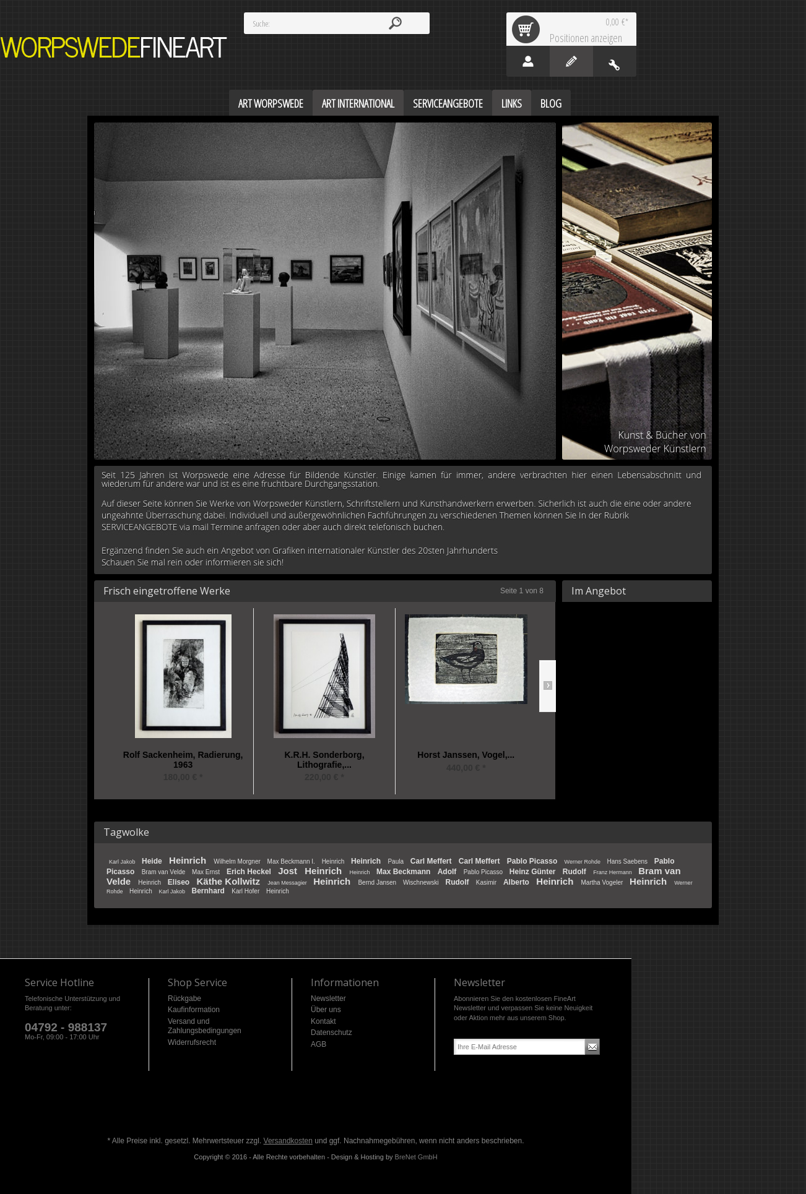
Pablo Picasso (533, 861)
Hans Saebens (628, 861)
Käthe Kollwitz (230, 881)
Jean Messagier (287, 883)
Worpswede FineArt (114, 47)
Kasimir (487, 882)
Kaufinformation (194, 1009)
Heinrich (189, 860)
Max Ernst (207, 872)
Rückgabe (184, 998)
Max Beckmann (404, 871)
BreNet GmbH (416, 1157)
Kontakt (323, 1021)
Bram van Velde (164, 872)
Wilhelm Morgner (238, 861)
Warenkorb (528, 29)
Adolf (448, 871)
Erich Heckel (250, 871)
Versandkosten (288, 1140)
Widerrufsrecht (192, 1042)
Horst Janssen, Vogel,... (465, 755)
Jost (289, 870)
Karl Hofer (246, 891)
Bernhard (209, 891)
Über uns (326, 1009)
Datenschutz (331, 1032)
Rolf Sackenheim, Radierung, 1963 (183, 760)
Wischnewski (422, 882)
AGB (318, 1044)
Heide (153, 861)
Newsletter (328, 998)
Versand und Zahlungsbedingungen (204, 1026)
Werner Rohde (583, 862)
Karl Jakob (123, 862)
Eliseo (180, 882)
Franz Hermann (613, 872)
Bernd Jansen (378, 882)
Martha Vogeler (603, 882)
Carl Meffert (432, 861)
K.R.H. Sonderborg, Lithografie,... (324, 760)
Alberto (517, 882)
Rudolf (575, 871)
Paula (396, 861)
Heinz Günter (533, 871)
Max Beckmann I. (292, 861)
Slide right (547, 686)
